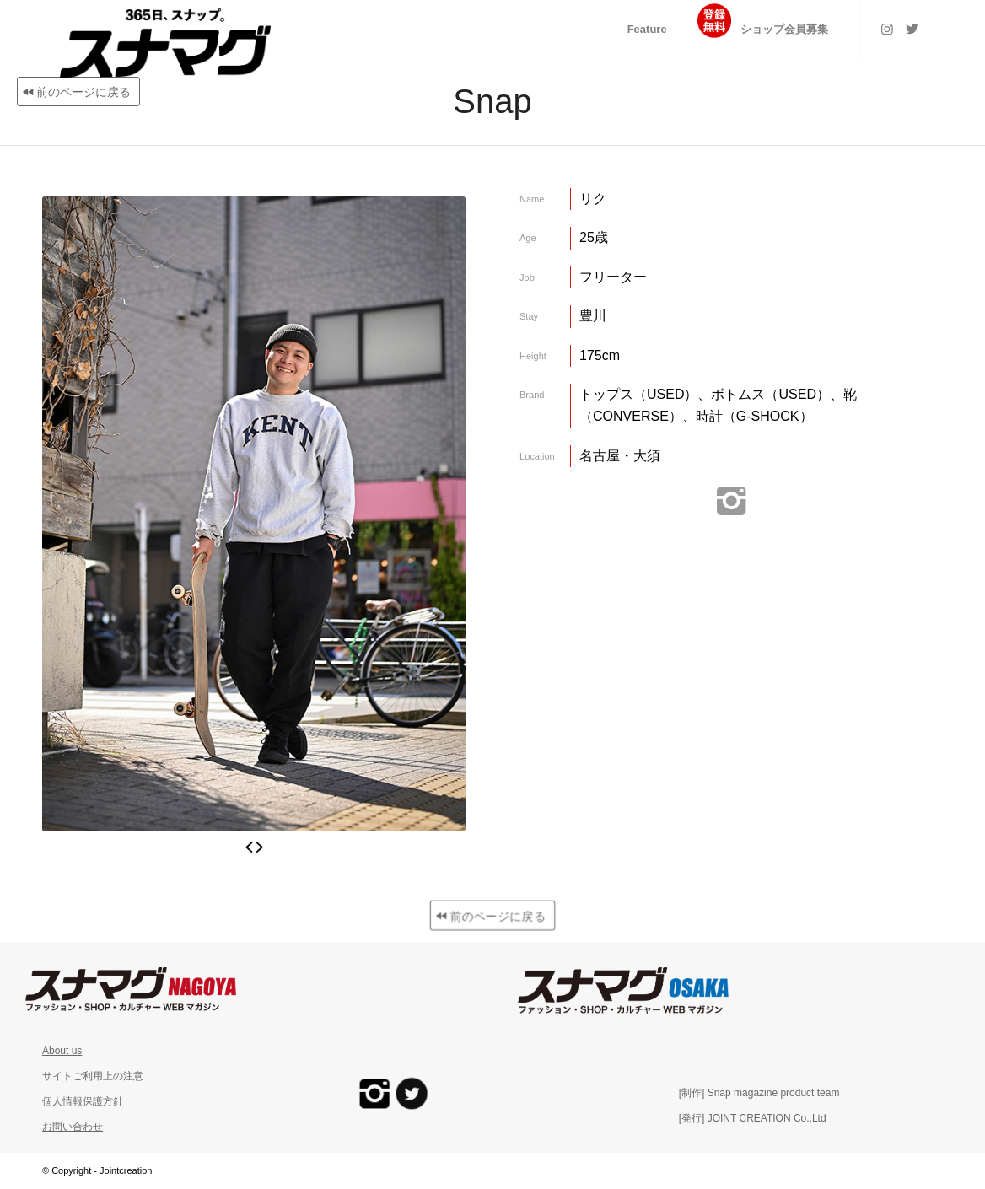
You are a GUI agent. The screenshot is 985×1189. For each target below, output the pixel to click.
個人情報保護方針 (82, 1101)
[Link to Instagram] (887, 28)
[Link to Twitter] (912, 28)
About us (62, 1051)
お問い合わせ (72, 1127)
